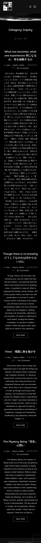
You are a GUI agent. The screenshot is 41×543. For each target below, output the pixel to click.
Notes (21, 70)
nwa (8, 70)
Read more (22, 340)
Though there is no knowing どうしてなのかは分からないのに (20, 262)
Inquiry (15, 70)
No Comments (23, 73)
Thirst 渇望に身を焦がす (20, 356)
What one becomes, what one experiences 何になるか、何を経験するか (20, 60)
